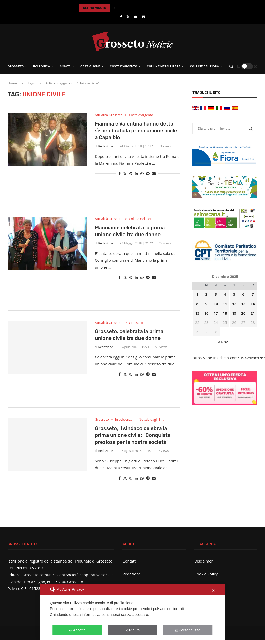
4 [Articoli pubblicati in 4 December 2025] (225, 294)
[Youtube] (135, 16)
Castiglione (90, 66)
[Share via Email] (154, 173)
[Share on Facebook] (120, 173)
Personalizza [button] (187, 630)
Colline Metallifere (163, 66)
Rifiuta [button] (132, 630)
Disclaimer (203, 561)
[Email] (143, 16)
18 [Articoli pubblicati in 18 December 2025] (225, 313)
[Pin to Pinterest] (130, 173)
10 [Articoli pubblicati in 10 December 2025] (216, 303)
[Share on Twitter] (125, 173)
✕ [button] (213, 590)
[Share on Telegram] (148, 173)
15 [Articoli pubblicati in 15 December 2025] (197, 313)
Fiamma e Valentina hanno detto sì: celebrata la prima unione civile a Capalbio (136, 131)
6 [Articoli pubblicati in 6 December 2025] (243, 294)
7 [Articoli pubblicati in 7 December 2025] (253, 294)
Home (12, 83)
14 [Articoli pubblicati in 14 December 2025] (253, 303)
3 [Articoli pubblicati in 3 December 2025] (216, 294)
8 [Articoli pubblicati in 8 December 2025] (197, 303)
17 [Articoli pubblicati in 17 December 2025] (216, 313)
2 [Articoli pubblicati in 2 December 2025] (206, 294)
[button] (114, 8)
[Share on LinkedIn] (136, 173)
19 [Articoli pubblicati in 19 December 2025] (234, 313)
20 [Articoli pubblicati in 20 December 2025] (243, 313)
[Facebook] (121, 16)
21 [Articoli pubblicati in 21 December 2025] (253, 313)
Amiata (65, 66)
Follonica (41, 66)
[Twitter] (128, 16)
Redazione (105, 146)
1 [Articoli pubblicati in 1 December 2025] (197, 294)
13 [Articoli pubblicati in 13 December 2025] (243, 303)
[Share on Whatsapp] (142, 173)
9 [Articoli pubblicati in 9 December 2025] (206, 303)
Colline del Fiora (204, 66)
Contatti (129, 561)
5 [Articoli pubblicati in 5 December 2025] (234, 294)
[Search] (231, 66)
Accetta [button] (77, 630)
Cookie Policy (206, 573)
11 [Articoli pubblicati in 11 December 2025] (225, 303)
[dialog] (132, 612)
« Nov (223, 341)
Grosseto (16, 66)
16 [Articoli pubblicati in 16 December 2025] (206, 313)
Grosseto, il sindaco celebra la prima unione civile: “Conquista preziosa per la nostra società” (132, 435)
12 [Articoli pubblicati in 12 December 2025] (234, 303)
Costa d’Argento (123, 66)
